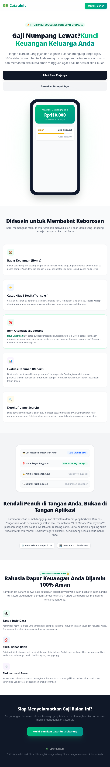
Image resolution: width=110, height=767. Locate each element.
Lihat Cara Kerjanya (55, 75)
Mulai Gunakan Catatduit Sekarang (55, 731)
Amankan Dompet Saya (55, 86)
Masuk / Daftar (96, 5)
